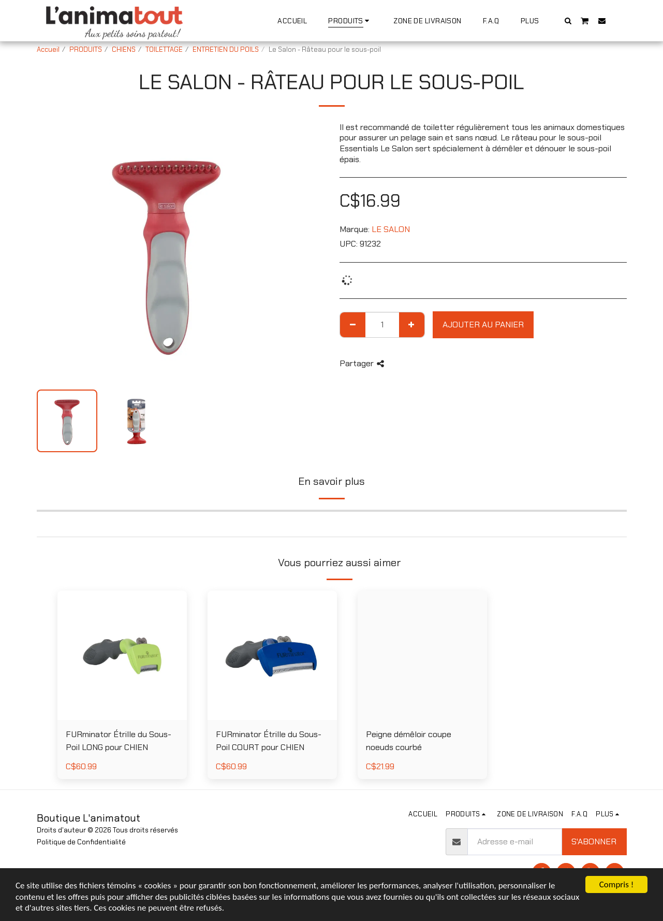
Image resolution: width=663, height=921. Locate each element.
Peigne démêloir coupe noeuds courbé (408, 741)
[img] (422, 655)
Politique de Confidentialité (81, 842)
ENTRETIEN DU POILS (226, 49)
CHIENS (124, 49)
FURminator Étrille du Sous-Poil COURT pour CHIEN (268, 741)
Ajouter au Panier (483, 324)
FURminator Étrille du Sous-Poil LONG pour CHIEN (118, 741)
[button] (568, 20)
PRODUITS (85, 49)
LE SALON (391, 229)
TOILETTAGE (164, 49)
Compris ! (616, 884)
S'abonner (593, 841)
